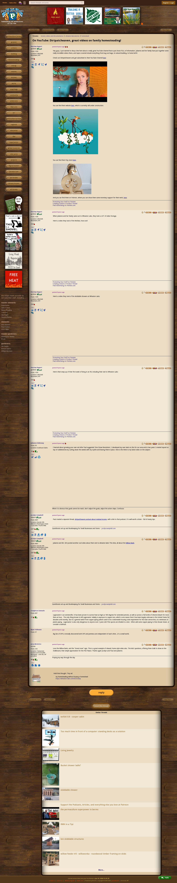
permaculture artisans (14, 119)
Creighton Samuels (38, 611)
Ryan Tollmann (36, 629)
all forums (13, 189)
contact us (52, 880)
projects (14, 160)
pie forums (14, 177)
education (13, 130)
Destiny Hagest (36, 46)
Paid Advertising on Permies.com (64, 205)
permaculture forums (14, 36)
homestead (85, 36)
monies (13, 71)
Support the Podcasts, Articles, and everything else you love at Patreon (94, 805)
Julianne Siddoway (37, 443)
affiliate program (70, 880)
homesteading (14, 60)
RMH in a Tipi (67, 824)
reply (101, 692)
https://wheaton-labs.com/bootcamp (68, 678)
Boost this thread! (101, 706)
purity (14, 83)
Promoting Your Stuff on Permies (64, 202)
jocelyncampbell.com (109, 528)
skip (14, 136)
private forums (14, 183)
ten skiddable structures (72, 839)
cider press (14, 154)
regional (14, 124)
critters (14, 48)
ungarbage (14, 89)
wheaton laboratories (72, 36)
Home (5, 2)
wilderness (14, 101)
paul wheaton (115, 880)
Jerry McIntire (36, 644)
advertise (59, 880)
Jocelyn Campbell (37, 515)
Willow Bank (130, 543)
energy (13, 66)
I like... (33, 62)
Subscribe (12, 3)
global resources (14, 148)
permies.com (13, 171)
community (14, 95)
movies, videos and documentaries (52, 36)
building (14, 54)
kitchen (14, 77)
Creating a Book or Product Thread (65, 203)
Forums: (36, 36)
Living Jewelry (67, 750)
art (14, 113)
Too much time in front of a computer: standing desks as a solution (93, 731)
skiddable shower (69, 790)
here (104, 58)
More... (101, 870)
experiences (13, 142)
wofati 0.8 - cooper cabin (72, 716)
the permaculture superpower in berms (79, 809)
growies (14, 42)
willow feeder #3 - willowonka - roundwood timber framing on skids (93, 854)
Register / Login (168, 3)
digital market (14, 166)
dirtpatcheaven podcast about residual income (91, 519)
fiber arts (13, 107)
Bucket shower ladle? (71, 765)
